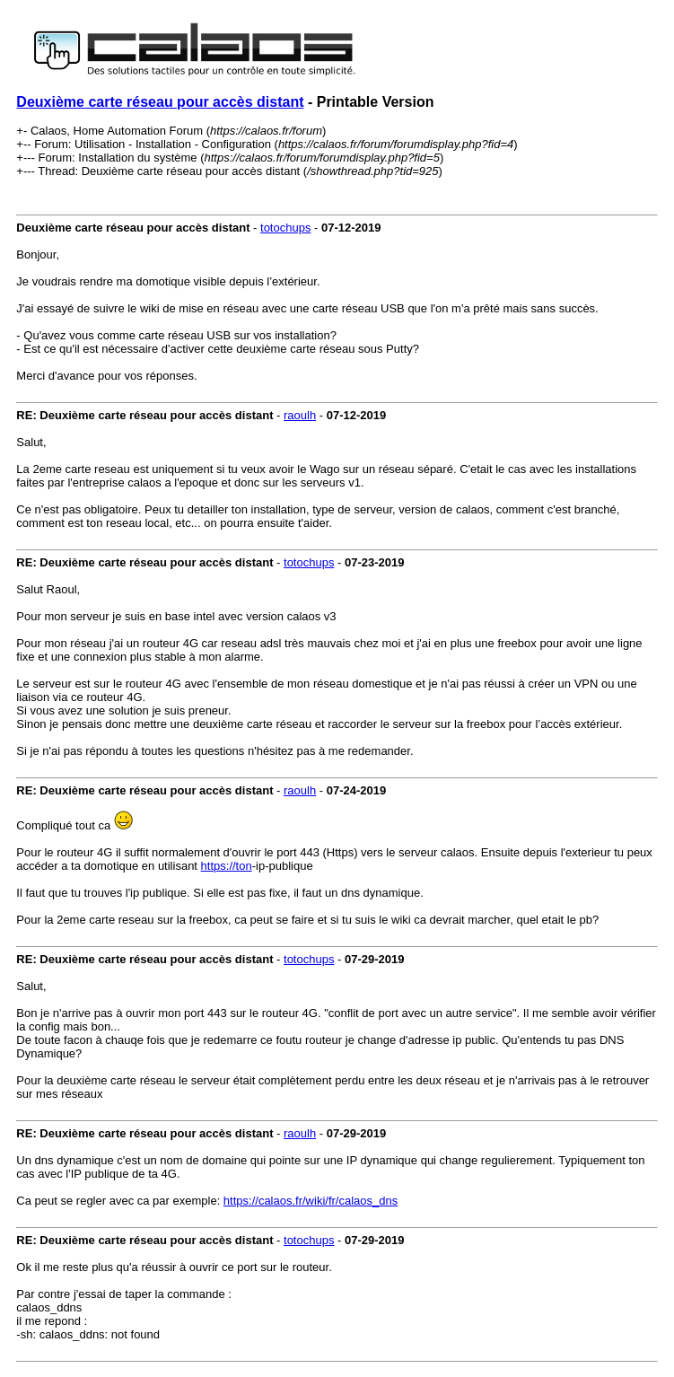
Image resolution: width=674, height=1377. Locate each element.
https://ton (226, 866)
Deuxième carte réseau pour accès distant (159, 102)
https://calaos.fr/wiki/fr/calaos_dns (310, 1200)
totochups (285, 227)
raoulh (300, 415)
